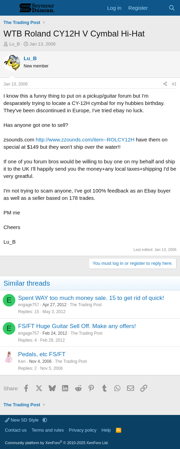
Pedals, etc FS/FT (41, 354)
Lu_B (14, 44)
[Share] (165, 84)
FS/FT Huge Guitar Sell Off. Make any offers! (77, 326)
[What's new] (158, 7)
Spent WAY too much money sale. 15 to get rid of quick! (91, 298)
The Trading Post (86, 304)
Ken (21, 361)
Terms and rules (48, 430)
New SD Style (22, 420)
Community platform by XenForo (57, 443)
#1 (174, 84)
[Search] (172, 7)
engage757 (28, 304)
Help (106, 430)
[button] (44, 420)
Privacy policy (82, 430)
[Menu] (9, 8)
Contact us (15, 430)
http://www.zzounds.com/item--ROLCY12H (85, 139)
